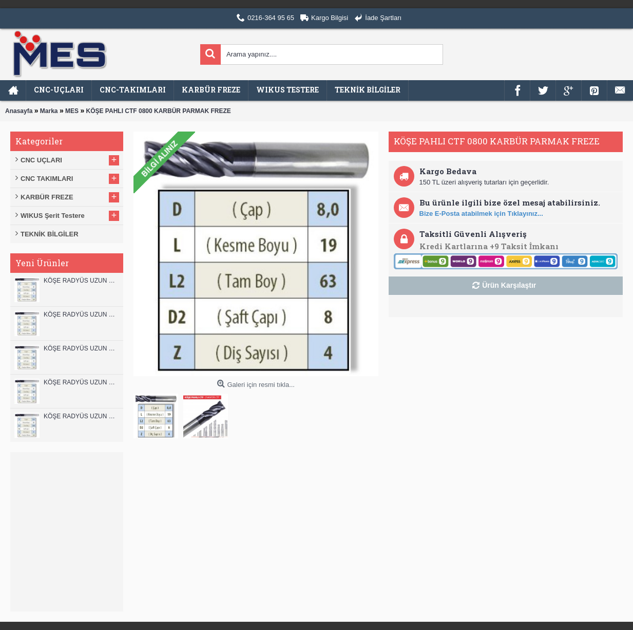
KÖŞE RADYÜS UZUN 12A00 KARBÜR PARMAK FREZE (81, 314)
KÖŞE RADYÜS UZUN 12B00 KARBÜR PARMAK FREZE (81, 280)
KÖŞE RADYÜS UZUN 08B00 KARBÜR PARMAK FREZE (81, 416)
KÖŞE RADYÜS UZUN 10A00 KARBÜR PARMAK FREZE (81, 382)
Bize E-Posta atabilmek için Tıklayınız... (481, 213)
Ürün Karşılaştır (509, 285)
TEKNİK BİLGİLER (50, 234)
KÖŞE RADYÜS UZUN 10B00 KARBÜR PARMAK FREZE (81, 348)
